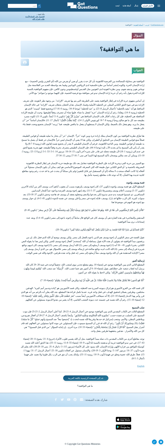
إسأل (136, 6)
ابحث (117, 6)
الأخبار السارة (148, 6)
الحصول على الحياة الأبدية (34, 17)
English (140, 366)
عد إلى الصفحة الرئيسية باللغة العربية (86, 378)
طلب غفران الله (38, 19)
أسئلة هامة (127, 6)
